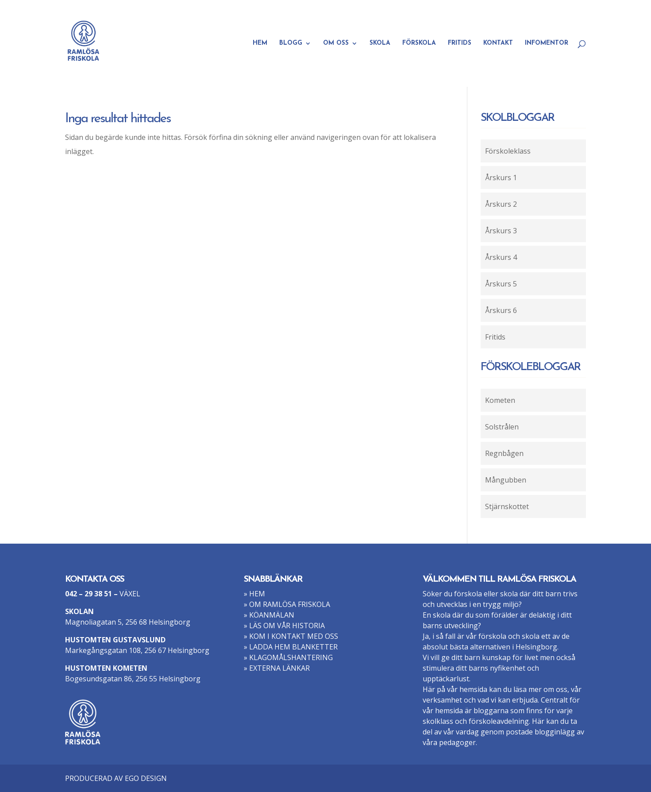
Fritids (495, 337)
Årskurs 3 (501, 231)
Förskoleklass (508, 151)
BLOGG (290, 43)
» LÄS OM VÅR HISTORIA (284, 625)
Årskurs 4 (501, 257)
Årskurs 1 (501, 177)
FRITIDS (459, 43)
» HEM (254, 594)
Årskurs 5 (501, 284)
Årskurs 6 (501, 310)
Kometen (500, 400)
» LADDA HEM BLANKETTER (291, 647)
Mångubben (505, 480)
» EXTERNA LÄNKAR (277, 668)
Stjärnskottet (507, 506)
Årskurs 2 (501, 204)
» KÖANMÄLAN (269, 615)
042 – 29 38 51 (88, 594)
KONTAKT (498, 43)
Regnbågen (504, 453)
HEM (260, 43)
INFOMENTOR (546, 43)
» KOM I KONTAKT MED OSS (291, 636)
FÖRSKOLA (419, 43)
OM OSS (336, 43)
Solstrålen (502, 427)
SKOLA (380, 43)
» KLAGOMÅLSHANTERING (288, 657)
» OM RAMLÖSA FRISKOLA (287, 604)
